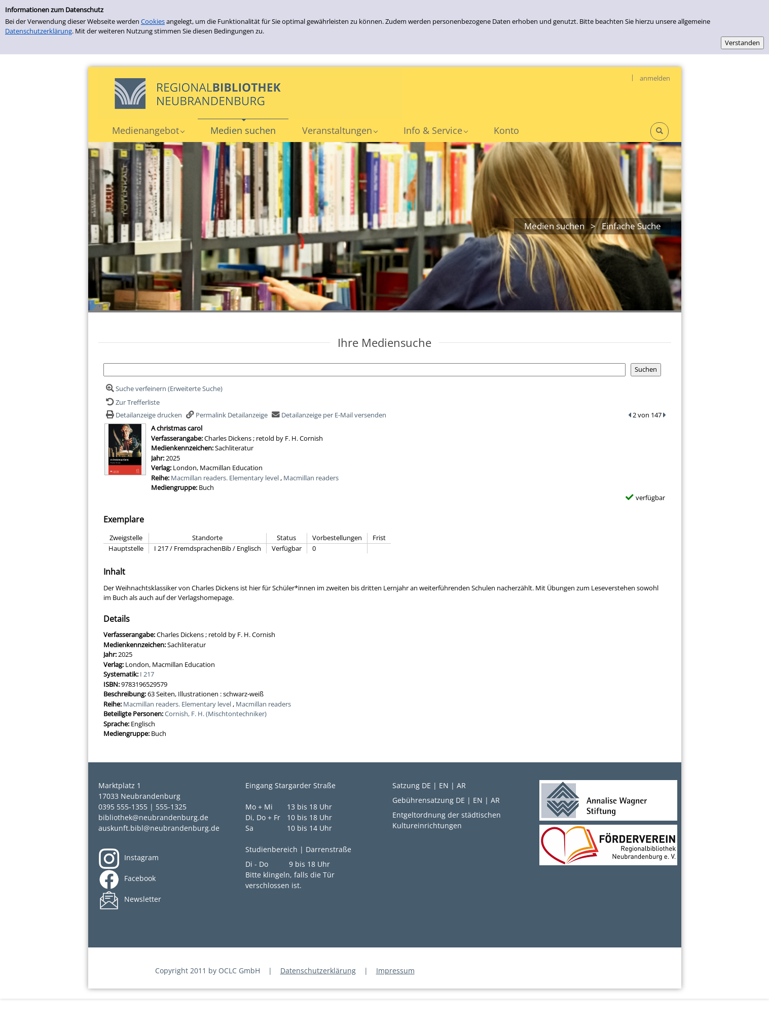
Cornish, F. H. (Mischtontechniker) (216, 713)
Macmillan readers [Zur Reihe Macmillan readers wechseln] (311, 477)
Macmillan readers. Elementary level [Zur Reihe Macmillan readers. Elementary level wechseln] (225, 477)
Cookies (153, 21)
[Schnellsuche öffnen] (659, 131)
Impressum (395, 970)
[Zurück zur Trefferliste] (131, 402)
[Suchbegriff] (364, 369)
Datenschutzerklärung (38, 31)
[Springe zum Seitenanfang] (745, 998)
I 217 (147, 674)
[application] (148, 130)
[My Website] (250, 92)
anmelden (655, 78)
